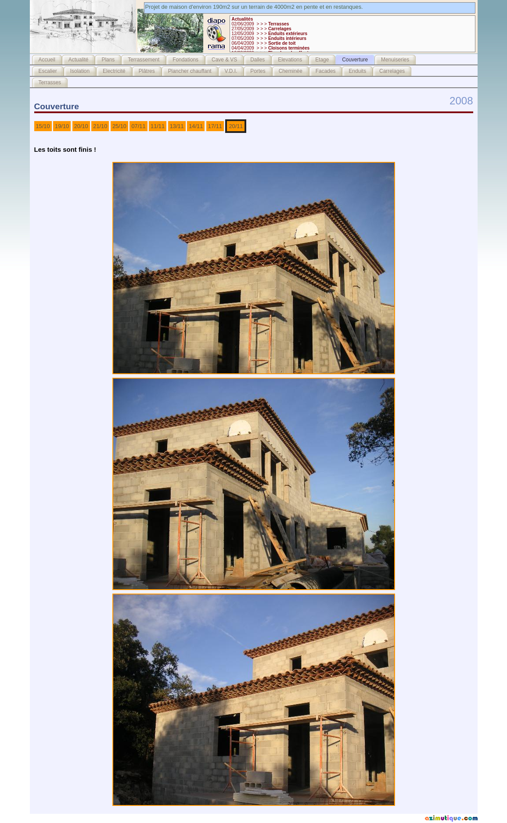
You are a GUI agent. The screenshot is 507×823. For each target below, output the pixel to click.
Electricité (114, 71)
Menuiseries (395, 60)
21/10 (100, 126)
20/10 (81, 126)
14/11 (196, 126)
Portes (257, 71)
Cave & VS (224, 60)
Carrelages (392, 71)
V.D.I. (231, 71)
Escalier (48, 71)
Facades (326, 71)
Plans (108, 60)
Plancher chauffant (190, 71)
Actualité (78, 60)
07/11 (138, 126)
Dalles (257, 60)
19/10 (62, 126)
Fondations (185, 60)
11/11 (158, 126)
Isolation (80, 71)
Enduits (357, 71)
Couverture (355, 60)
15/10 (43, 126)
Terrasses (50, 82)
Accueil (47, 60)
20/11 (236, 126)
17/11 (215, 126)
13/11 (177, 126)
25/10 (119, 126)
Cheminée (290, 71)
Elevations (290, 60)
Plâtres (147, 71)
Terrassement (143, 60)
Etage (322, 60)
